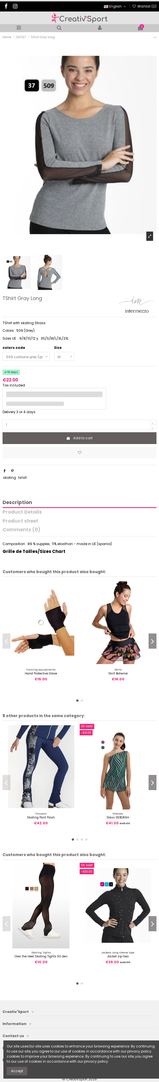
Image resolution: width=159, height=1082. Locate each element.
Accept (17, 1071)
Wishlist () (144, 6)
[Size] (64, 356)
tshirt (22, 477)
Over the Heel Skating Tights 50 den (41, 956)
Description (17, 503)
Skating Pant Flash (41, 817)
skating (9, 477)
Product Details (22, 512)
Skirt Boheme (118, 673)
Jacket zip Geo (118, 956)
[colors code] (26, 356)
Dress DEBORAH (118, 817)
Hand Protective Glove (41, 673)
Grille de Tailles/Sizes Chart (34, 551)
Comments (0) (21, 530)
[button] (77, 700)
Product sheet (20, 521)
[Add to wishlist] (79, 453)
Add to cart (79, 438)
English (115, 6)
